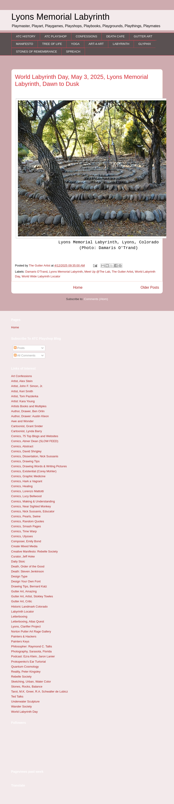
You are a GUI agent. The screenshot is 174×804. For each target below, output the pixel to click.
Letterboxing (19, 616)
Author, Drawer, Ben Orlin (27, 411)
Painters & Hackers (23, 636)
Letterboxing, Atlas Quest (27, 621)
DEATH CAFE (115, 36)
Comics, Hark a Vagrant (26, 481)
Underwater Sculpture (25, 701)
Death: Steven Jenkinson (27, 571)
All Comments (25, 355)
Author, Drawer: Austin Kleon (30, 416)
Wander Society (21, 706)
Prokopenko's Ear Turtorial (28, 661)
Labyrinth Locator (22, 611)
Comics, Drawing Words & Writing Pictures (39, 466)
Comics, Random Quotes (27, 521)
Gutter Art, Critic (21, 601)
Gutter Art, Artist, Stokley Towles (32, 596)
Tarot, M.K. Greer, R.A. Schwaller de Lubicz (39, 691)
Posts (19, 348)
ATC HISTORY (26, 36)
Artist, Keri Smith (22, 391)
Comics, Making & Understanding (33, 501)
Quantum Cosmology (25, 666)
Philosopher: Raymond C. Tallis (31, 646)
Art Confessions (21, 376)
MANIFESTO (24, 44)
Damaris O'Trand (36, 271)
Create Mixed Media (24, 546)
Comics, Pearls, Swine (26, 516)
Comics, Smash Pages (26, 526)
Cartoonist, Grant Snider (27, 426)
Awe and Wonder (22, 421)
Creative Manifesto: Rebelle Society (34, 551)
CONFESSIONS (86, 36)
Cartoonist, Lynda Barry (26, 431)
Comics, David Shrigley (26, 451)
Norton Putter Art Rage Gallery (31, 631)
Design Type (19, 576)
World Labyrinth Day (24, 711)
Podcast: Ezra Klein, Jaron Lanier (33, 656)
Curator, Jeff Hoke (23, 556)
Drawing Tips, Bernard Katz (29, 586)
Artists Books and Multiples (28, 406)
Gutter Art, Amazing (24, 591)
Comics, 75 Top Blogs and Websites (34, 436)
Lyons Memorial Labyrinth (66, 271)
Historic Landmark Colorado (29, 606)
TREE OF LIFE (52, 44)
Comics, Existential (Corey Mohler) (33, 471)
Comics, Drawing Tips (25, 461)
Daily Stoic (18, 561)
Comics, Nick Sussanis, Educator (32, 511)
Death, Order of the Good (27, 566)
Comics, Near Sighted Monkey (31, 506)
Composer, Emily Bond (26, 541)
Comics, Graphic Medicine (28, 476)
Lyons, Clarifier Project (26, 626)
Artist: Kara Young (23, 401)
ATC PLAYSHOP (55, 36)
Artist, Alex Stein (22, 381)
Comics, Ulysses (22, 536)
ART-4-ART (96, 44)
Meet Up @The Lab (97, 271)
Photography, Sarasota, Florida (31, 651)
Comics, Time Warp (24, 531)
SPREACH (73, 51)
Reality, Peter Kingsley (26, 671)
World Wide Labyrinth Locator (41, 276)
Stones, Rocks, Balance (26, 686)
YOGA (75, 44)
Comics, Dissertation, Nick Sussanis (34, 456)
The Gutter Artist (122, 271)
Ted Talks (17, 696)
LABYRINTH (121, 44)
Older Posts (150, 287)
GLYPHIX (144, 44)
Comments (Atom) (96, 299)
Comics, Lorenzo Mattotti (27, 491)
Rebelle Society (21, 676)
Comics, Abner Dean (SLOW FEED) (34, 441)
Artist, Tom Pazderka (24, 396)
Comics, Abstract (22, 446)
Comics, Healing (22, 486)
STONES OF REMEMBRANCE (36, 51)
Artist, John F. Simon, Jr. (27, 386)
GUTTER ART (143, 36)
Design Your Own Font (26, 581)
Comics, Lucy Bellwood (26, 496)
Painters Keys (20, 641)
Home (77, 287)
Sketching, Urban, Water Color (31, 681)
